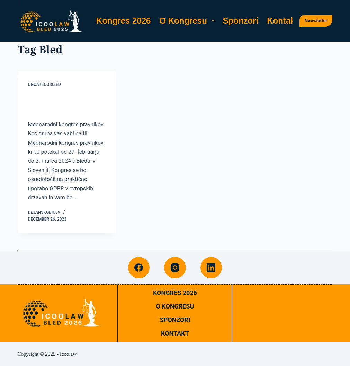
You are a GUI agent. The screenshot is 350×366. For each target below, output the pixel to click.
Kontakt (282, 20)
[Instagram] (175, 268)
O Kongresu (188, 20)
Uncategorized (44, 84)
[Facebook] (139, 268)
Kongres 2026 (123, 20)
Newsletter (316, 20)
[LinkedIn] (211, 268)
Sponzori (241, 20)
